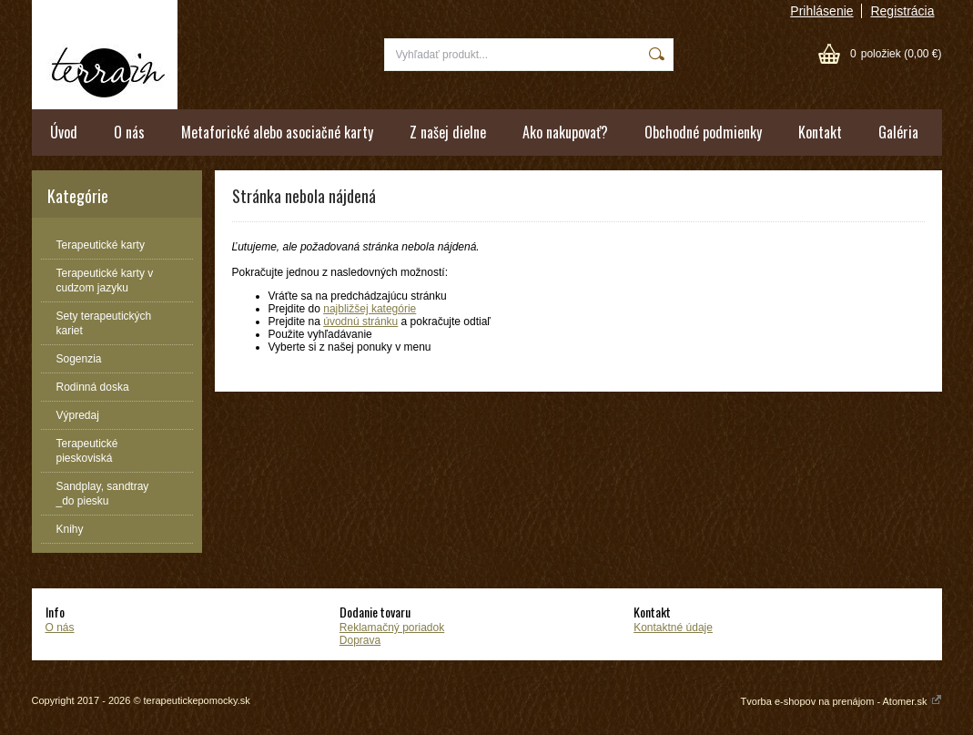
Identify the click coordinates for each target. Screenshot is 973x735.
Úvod (63, 132)
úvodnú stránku (360, 321)
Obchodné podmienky (703, 132)
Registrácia (902, 11)
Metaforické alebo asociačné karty (277, 132)
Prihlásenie (821, 11)
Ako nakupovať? (565, 132)
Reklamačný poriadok (392, 627)
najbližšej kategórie (369, 308)
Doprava (360, 640)
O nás (129, 132)
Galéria (898, 132)
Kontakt (820, 132)
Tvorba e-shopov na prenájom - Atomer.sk (841, 701)
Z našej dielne (448, 132)
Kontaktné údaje (673, 627)
